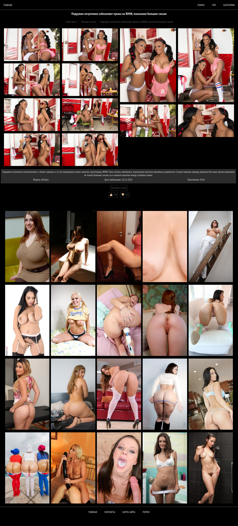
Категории (229, 5)
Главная (7, 5)
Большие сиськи (119, 187)
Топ (214, 5)
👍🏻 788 (113, 194)
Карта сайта (129, 512)
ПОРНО (146, 512)
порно (201, 5)
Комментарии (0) (11, 199)
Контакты (110, 512)
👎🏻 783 (125, 194)
